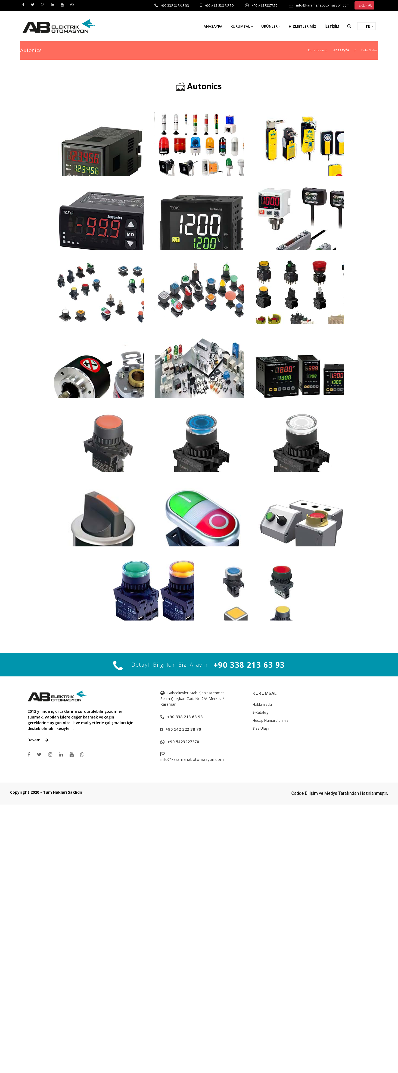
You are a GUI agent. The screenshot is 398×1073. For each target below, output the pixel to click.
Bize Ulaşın (261, 760)
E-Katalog (260, 744)
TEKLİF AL (364, 5)
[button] (349, 26)
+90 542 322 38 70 (219, 5)
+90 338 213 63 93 (175, 5)
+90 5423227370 (265, 5)
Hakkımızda (262, 736)
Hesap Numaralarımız (270, 752)
